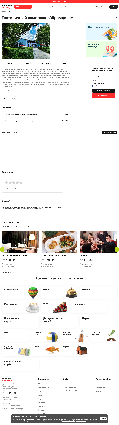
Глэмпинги (79, 304)
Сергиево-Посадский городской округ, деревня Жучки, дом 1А (102, 69)
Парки (86, 318)
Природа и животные (96, 333)
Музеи (45, 303)
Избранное (100, 388)
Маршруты (45, 7)
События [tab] (26, 226)
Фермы (66, 347)
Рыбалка (37, 347)
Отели (46, 289)
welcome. (7, 379)
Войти (98, 391)
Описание (10, 63)
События (54, 7)
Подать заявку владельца (36, 208)
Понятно (103, 418)
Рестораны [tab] (6, 226)
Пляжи (86, 289)
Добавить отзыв (10, 188)
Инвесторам (68, 384)
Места (37, 7)
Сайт (94, 86)
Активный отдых (37, 333)
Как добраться (46, 63)
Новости (61, 7)
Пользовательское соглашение (9, 399)
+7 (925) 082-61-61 (98, 83)
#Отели (12, 98)
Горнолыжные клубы (12, 363)
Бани (6, 332)
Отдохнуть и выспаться (9, 348)
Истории (67, 7)
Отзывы (63, 63)
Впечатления (11, 289)
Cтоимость (27, 63)
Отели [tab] (17, 226)
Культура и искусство (67, 333)
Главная (4, 11)
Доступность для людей (53, 320)
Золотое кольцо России (59, 1)
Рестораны (10, 304)
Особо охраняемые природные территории (73, 389)
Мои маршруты (102, 384)
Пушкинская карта (11, 320)
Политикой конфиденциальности (74, 421)
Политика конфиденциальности (11, 404)
